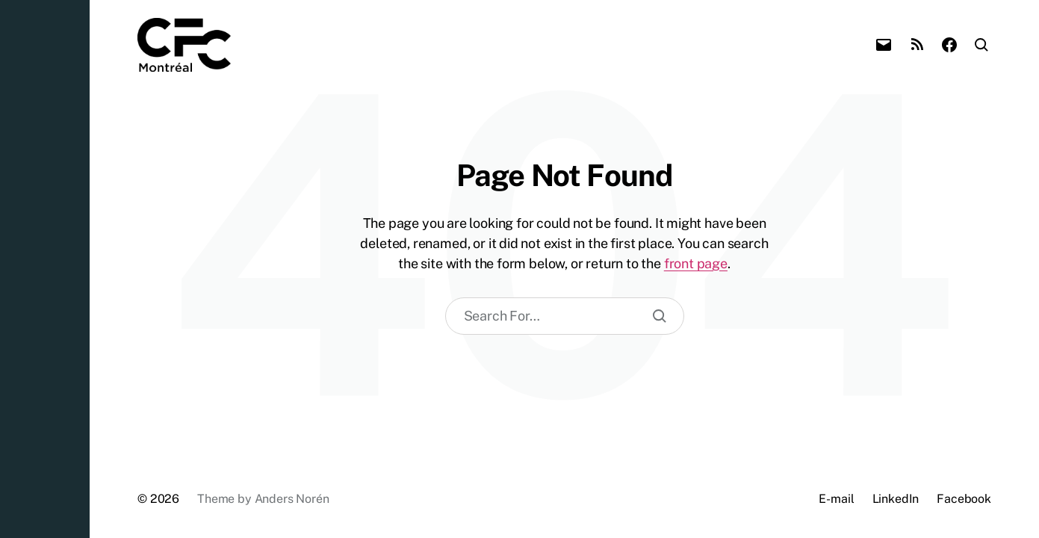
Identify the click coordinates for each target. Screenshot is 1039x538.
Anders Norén (292, 499)
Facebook (964, 499)
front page (696, 263)
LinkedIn (895, 499)
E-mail (836, 499)
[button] (45, 269)
